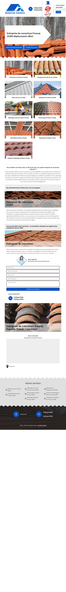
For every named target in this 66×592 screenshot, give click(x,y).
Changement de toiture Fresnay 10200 (14, 394)
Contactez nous (31, 47)
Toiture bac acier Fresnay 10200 (14, 390)
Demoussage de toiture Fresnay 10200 (33, 393)
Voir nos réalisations (14, 47)
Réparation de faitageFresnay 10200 (51, 389)
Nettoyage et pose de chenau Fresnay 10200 (33, 389)
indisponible (38, 8)
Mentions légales (42, 425)
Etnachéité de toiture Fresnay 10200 (32, 398)
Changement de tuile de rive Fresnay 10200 (52, 398)
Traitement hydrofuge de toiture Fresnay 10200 (52, 393)
